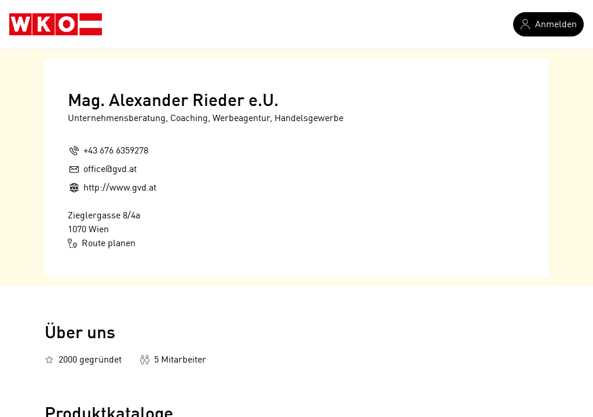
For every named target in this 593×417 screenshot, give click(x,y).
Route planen (102, 243)
